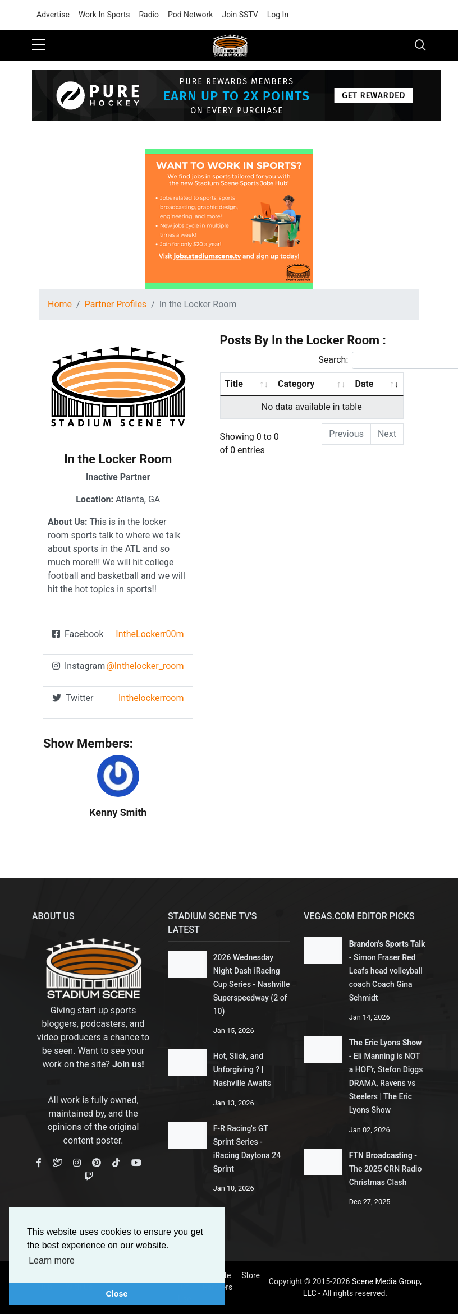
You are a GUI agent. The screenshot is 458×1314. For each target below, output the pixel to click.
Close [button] (116, 1293)
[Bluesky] (57, 1163)
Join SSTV (240, 14)
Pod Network (190, 14)
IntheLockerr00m (150, 634)
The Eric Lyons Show (385, 1042)
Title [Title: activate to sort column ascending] (234, 384)
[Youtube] (136, 1163)
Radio (149, 14)
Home (60, 304)
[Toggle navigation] (420, 45)
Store (250, 1275)
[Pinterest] (96, 1163)
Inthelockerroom (151, 698)
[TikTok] (116, 1163)
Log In (277, 14)
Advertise (53, 14)
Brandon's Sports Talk (387, 943)
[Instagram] (77, 1163)
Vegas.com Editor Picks (359, 916)
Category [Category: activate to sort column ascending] (296, 384)
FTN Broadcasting (381, 1155)
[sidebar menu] (38, 45)
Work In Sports (104, 14)
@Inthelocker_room (145, 666)
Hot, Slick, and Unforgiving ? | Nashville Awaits (242, 1069)
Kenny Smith (117, 812)
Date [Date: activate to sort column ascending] (364, 384)
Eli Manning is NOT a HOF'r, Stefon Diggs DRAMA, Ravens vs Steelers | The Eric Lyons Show (386, 1083)
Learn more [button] (52, 1260)
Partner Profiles (115, 304)
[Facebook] (39, 1163)
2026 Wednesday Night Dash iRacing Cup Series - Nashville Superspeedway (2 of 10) (251, 984)
